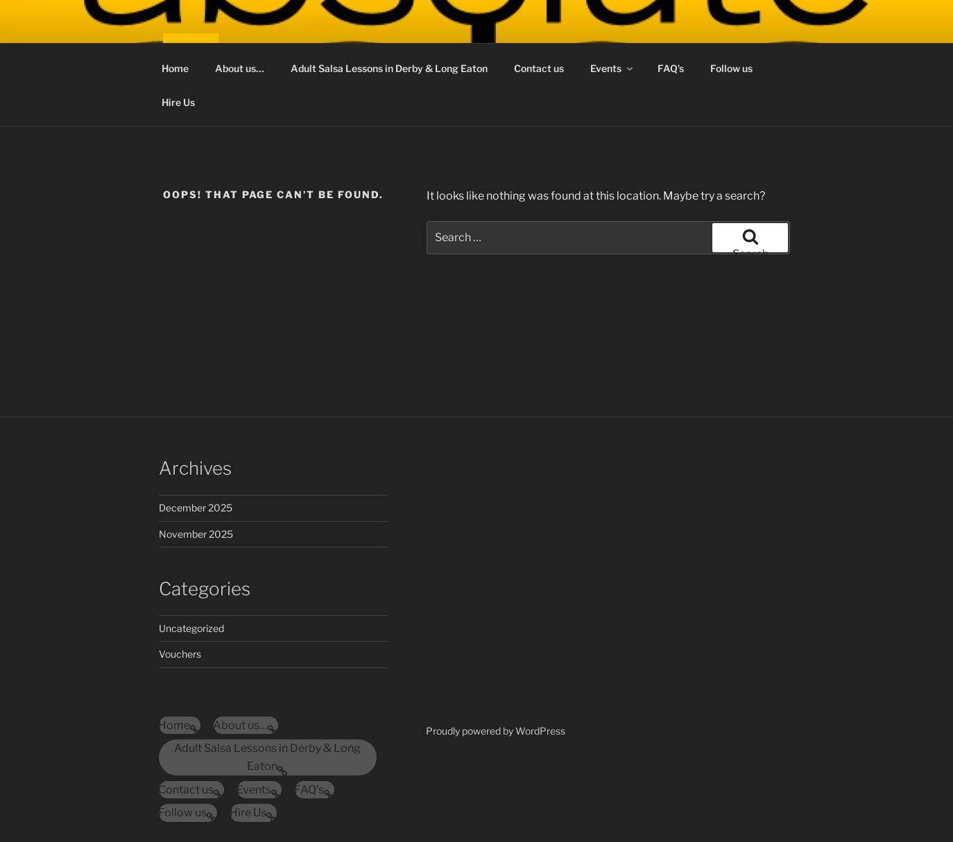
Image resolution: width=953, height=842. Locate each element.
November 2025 (196, 534)
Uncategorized (191, 628)
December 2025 (195, 508)
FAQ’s (671, 68)
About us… (239, 68)
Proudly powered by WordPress (495, 731)
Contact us (539, 68)
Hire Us (178, 102)
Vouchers (180, 654)
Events (612, 68)
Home (175, 68)
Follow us (731, 68)
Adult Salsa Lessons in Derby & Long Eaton (389, 68)
